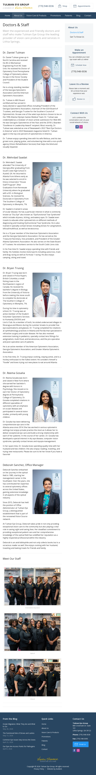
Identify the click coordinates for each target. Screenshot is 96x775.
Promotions (55, 15)
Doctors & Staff (76, 32)
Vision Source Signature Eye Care (48, 759)
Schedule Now (78, 65)
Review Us (78, 99)
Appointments (81, 6)
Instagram (81, 126)
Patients (68, 15)
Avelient (59, 769)
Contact (87, 15)
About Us (18, 15)
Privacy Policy (39, 769)
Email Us (80, 744)
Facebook (77, 126)
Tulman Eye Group (48, 766)
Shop (62, 6)
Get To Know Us (77, 37)
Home (7, 15)
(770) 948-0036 (46, 6)
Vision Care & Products (36, 15)
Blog (78, 15)
